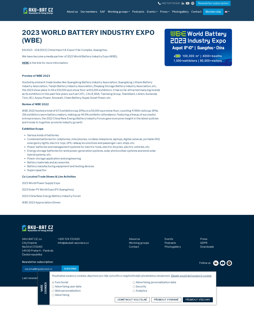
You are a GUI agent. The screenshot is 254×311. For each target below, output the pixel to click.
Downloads (207, 246)
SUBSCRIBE (70, 268)
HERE (25, 62)
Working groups (118, 11)
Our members (89, 11)
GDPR (203, 242)
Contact (196, 11)
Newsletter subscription (213, 3)
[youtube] (187, 3)
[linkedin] (183, 3)
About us (72, 11)
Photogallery (180, 11)
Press (164, 11)
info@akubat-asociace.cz (73, 242)
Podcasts (138, 11)
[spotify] (192, 3)
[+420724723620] (159, 3)
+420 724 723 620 (69, 239)
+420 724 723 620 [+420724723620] (170, 3)
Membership (213, 11)
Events (151, 11)
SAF (102, 11)
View (49, 278)
